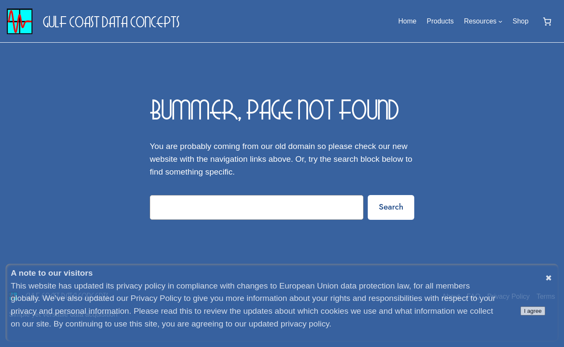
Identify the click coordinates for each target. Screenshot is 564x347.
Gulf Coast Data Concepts (111, 21)
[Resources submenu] (500, 21)
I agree (533, 311)
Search (391, 207)
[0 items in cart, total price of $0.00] (547, 21)
